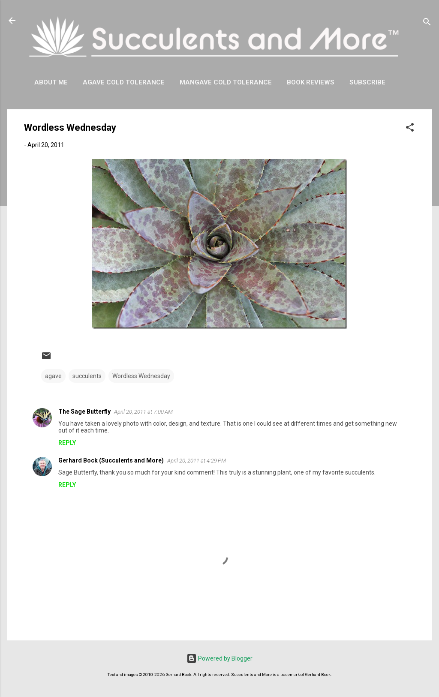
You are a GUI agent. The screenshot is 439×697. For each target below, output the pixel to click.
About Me (51, 82)
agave (53, 376)
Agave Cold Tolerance (124, 82)
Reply (67, 442)
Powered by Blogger (219, 658)
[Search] (427, 23)
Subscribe (367, 82)
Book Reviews (310, 82)
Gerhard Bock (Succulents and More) (111, 460)
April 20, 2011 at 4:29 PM (196, 460)
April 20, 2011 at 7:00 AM (143, 412)
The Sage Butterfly (84, 411)
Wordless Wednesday (141, 376)
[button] (410, 128)
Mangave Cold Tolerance (226, 82)
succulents (87, 376)
